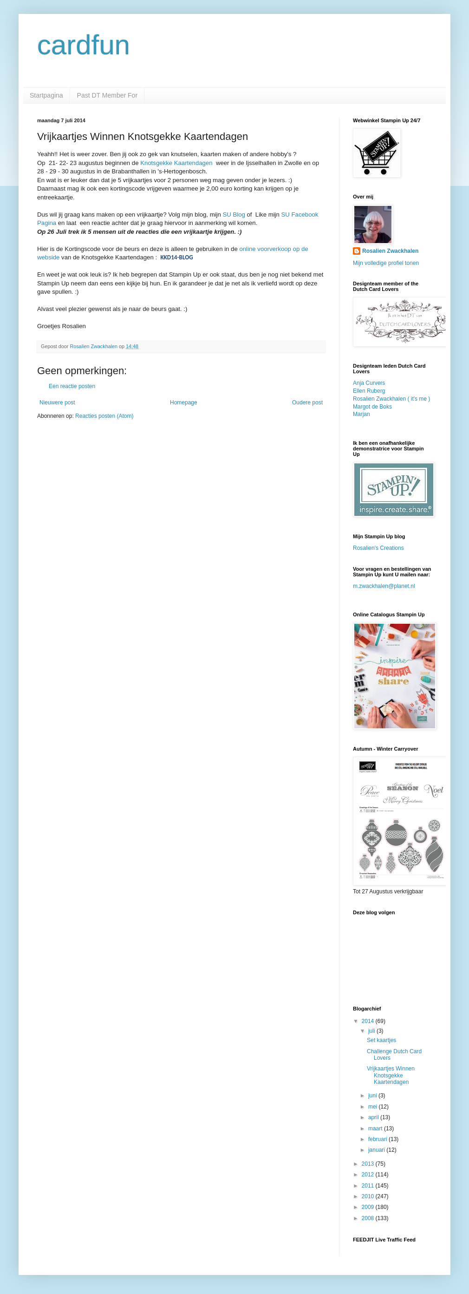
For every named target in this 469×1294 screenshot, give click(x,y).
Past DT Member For (107, 95)
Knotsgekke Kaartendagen (176, 162)
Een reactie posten (72, 386)
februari (378, 1139)
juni (373, 1095)
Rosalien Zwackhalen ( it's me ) (391, 399)
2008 (369, 1218)
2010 (369, 1196)
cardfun (83, 44)
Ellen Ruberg (369, 391)
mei (373, 1106)
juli (372, 1031)
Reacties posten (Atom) (104, 416)
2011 (369, 1185)
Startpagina (46, 95)
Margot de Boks (372, 406)
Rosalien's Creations (378, 548)
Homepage (183, 402)
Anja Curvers (369, 383)
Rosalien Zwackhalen (390, 251)
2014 (369, 1021)
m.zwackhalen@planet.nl (384, 586)
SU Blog (233, 214)
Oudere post (307, 402)
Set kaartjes (381, 1040)
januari (377, 1150)
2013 (369, 1164)
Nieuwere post (57, 402)
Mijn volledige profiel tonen (386, 263)
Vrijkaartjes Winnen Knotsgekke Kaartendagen (391, 1075)
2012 (369, 1174)
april (374, 1117)
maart (376, 1128)
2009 (369, 1207)
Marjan (361, 414)
